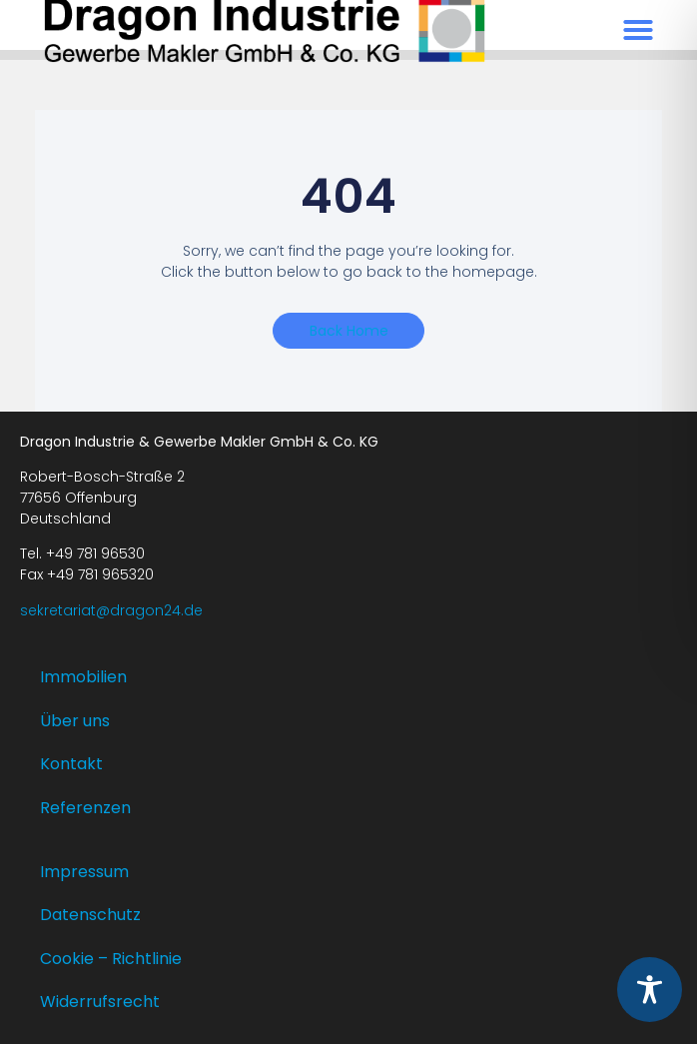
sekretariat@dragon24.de (111, 610)
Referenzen (85, 807)
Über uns (75, 720)
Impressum (84, 871)
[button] (638, 30)
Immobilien (83, 676)
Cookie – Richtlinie (111, 958)
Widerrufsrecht (100, 1001)
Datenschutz (90, 914)
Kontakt (71, 763)
